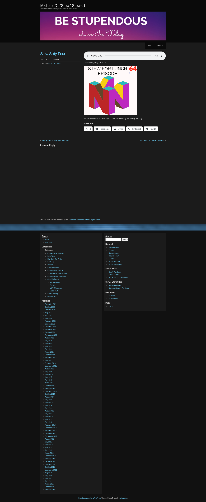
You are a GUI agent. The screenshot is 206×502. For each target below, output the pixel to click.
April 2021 (48, 349)
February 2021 (50, 355)
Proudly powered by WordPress (89, 498)
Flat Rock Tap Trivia (54, 259)
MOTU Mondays (56, 288)
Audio (150, 45)
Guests (52, 285)
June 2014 (49, 402)
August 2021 (49, 338)
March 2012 (49, 453)
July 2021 (48, 341)
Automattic (123, 498)
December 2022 (50, 304)
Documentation (114, 247)
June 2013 (49, 416)
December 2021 (50, 327)
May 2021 (48, 346)
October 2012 (50, 433)
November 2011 (50, 464)
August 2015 (49, 369)
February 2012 (50, 456)
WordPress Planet (115, 264)
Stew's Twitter (113, 275)
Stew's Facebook (115, 272)
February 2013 (50, 425)
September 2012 (51, 436)
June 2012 (49, 445)
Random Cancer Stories (58, 273)
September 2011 (51, 470)
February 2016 (50, 363)
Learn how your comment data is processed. (84, 220)
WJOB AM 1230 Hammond (118, 278)
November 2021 (50, 329)
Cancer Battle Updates (55, 253)
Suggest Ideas (114, 253)
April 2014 (48, 408)
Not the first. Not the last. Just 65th (152, 140)
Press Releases (53, 267)
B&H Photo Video (115, 285)
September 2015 (51, 366)
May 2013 (48, 419)
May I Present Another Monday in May (55, 140)
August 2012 (49, 439)
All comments (113, 299)
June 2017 (49, 360)
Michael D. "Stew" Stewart (62, 5)
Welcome (160, 45)
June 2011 (49, 478)
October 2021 (50, 332)
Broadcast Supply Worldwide (119, 288)
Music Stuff (54, 291)
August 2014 (49, 397)
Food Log (50, 262)
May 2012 (48, 447)
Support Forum (114, 256)
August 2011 (49, 473)
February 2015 (50, 386)
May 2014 (48, 405)
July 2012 (48, 442)
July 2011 (48, 475)
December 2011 (50, 461)
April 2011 (48, 481)
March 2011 (49, 484)
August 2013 (49, 411)
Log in (111, 306)
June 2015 (49, 374)
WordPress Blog (114, 261)
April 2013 (48, 422)
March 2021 (49, 352)
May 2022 (48, 313)
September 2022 (51, 310)
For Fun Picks (55, 282)
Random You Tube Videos (56, 276)
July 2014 (48, 400)
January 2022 (50, 324)
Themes (111, 259)
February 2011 (50, 487)
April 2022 (48, 315)
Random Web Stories (55, 270)
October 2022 (50, 307)
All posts (112, 296)
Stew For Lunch (54, 63)
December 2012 (50, 428)
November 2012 (50, 431)
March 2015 (49, 383)
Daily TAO (51, 256)
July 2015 (48, 371)
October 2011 (50, 467)
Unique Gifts (51, 296)
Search (108, 236)
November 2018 (50, 358)
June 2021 (49, 343)
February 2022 (50, 321)
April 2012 (48, 450)
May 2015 (48, 377)
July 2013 (48, 414)
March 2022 (49, 318)
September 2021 (51, 335)
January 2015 (50, 388)
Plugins (111, 250)
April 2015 (48, 380)
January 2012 (50, 459)
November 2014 (50, 391)
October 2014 (50, 394)
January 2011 (50, 489)
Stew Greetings (52, 294)
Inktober (50, 265)
